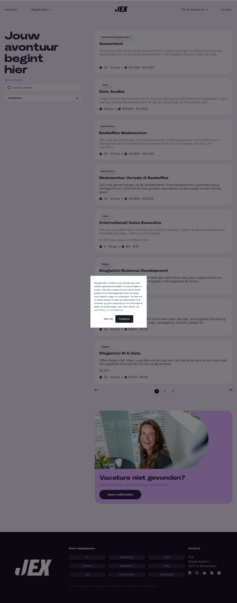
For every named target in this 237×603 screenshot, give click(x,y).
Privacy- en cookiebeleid (110, 310)
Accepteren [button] (124, 319)
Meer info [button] (108, 319)
